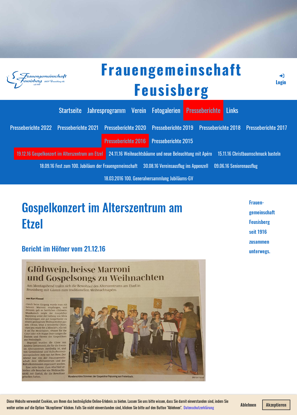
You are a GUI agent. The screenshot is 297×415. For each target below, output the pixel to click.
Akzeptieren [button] (276, 405)
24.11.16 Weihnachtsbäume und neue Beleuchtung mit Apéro (160, 153)
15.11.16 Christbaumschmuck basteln (249, 153)
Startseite (70, 110)
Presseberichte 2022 (31, 127)
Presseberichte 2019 (172, 127)
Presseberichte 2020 (125, 127)
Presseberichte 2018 (219, 127)
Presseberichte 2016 (125, 140)
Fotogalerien (166, 110)
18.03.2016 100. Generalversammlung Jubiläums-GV (148, 178)
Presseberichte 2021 (78, 127)
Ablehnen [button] (248, 405)
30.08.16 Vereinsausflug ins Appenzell (175, 165)
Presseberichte (203, 110)
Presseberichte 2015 (172, 140)
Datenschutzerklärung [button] (199, 407)
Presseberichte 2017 (266, 127)
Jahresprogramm (106, 110)
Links (232, 110)
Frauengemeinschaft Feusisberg (171, 79)
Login (281, 79)
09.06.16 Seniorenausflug (236, 165)
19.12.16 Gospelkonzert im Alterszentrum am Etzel (60, 153)
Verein (138, 110)
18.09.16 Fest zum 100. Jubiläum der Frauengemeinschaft (88, 165)
